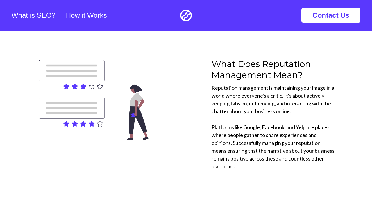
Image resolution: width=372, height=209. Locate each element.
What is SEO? (34, 15)
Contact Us (330, 15)
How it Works (86, 15)
